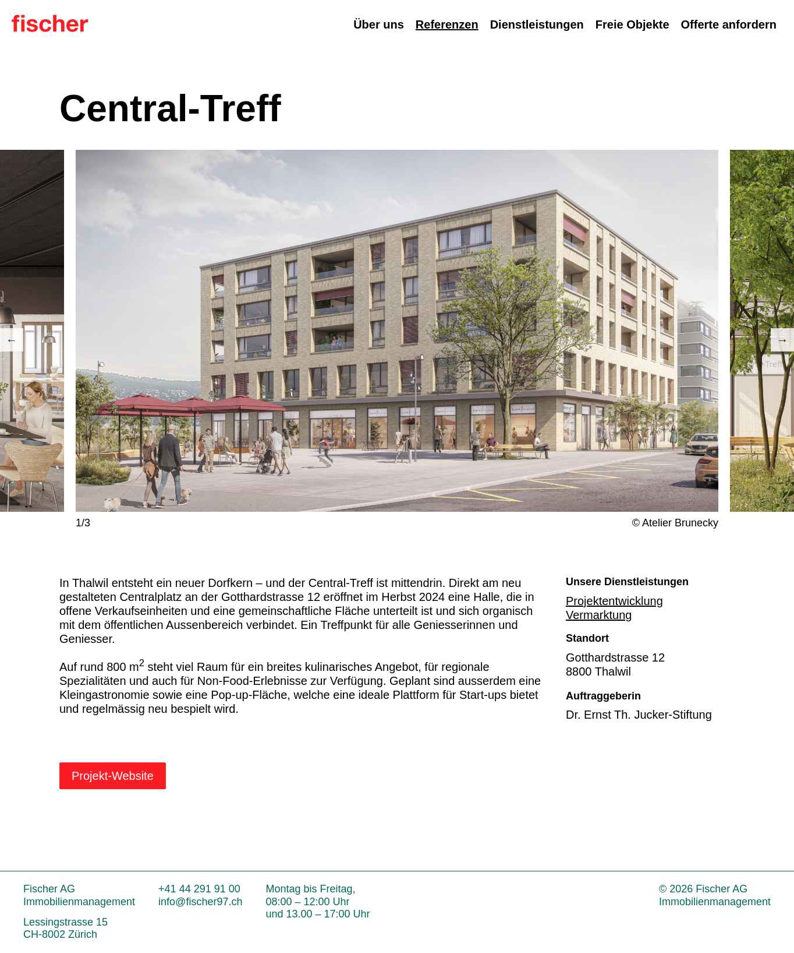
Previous (11, 339)
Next (782, 339)
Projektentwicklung (614, 601)
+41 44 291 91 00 (199, 889)
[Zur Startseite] (50, 28)
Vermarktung (599, 615)
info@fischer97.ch (200, 902)
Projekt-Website (113, 775)
